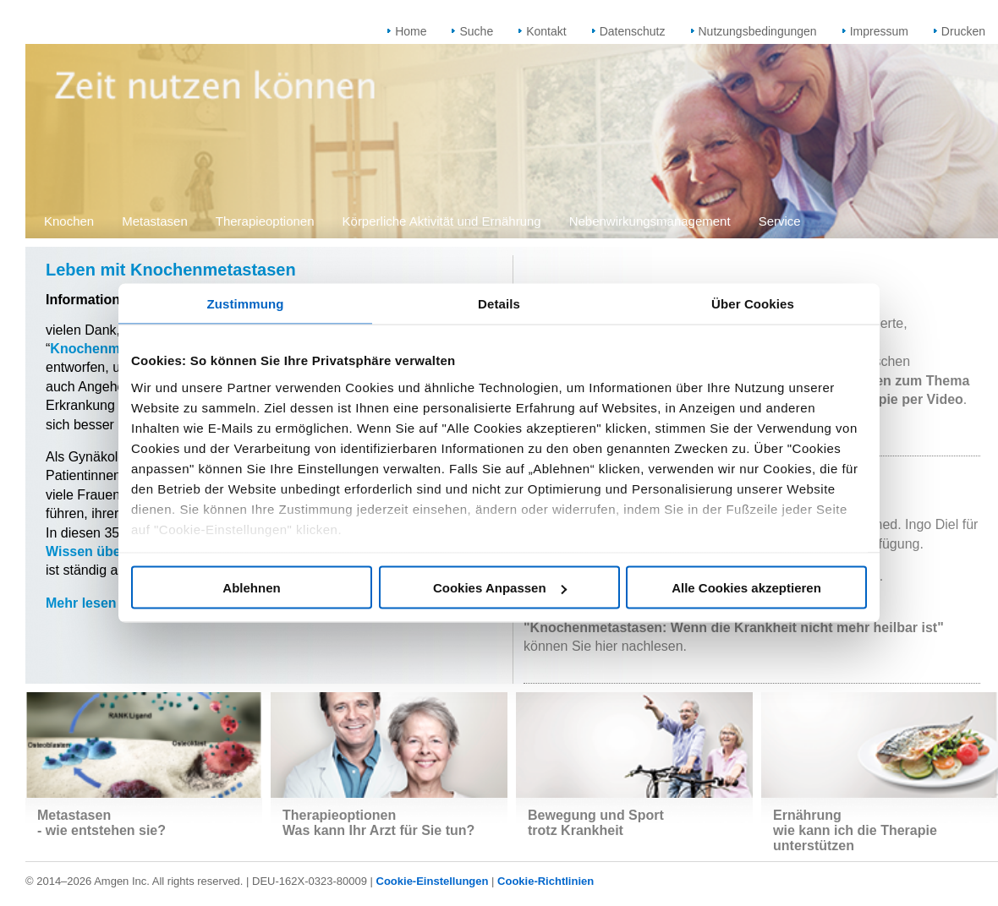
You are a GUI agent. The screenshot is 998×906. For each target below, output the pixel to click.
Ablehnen (251, 588)
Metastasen (155, 221)
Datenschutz (633, 31)
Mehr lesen (81, 603)
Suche (476, 31)
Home (410, 31)
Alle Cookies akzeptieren (746, 588)
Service (780, 221)
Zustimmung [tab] (245, 304)
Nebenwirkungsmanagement (650, 221)
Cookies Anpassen (500, 588)
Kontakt (546, 31)
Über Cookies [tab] (752, 304)
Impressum (879, 31)
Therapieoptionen (265, 221)
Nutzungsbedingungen (758, 31)
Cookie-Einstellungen (432, 881)
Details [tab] (499, 304)
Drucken (963, 31)
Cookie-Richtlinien (545, 881)
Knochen (69, 221)
